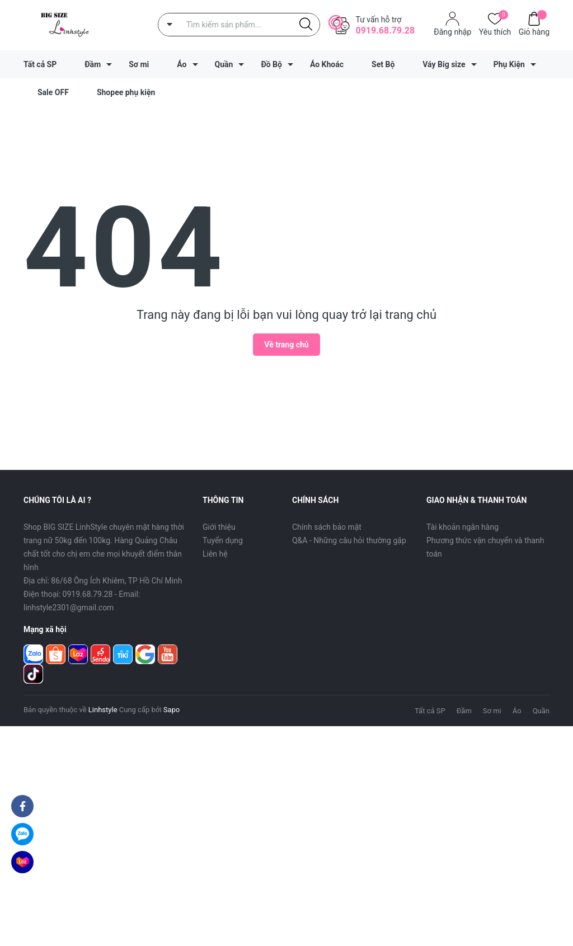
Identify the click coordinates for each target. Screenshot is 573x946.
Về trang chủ (286, 344)
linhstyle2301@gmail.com (69, 607)
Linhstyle (103, 709)
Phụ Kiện (509, 64)
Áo (181, 64)
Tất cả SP (40, 64)
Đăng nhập (452, 31)
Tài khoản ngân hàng (462, 527)
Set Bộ (383, 64)
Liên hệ (215, 553)
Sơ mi (139, 64)
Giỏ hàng (534, 31)
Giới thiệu (219, 527)
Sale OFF (53, 92)
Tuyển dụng (223, 540)
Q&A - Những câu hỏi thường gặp (349, 540)
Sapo (171, 709)
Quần (224, 64)
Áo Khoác (327, 64)
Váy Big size (443, 64)
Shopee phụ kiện (126, 92)
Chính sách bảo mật (326, 527)
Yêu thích (495, 31)
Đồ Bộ (271, 64)
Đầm (92, 64)
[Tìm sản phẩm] (239, 24)
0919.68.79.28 (385, 30)
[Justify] (306, 24)
